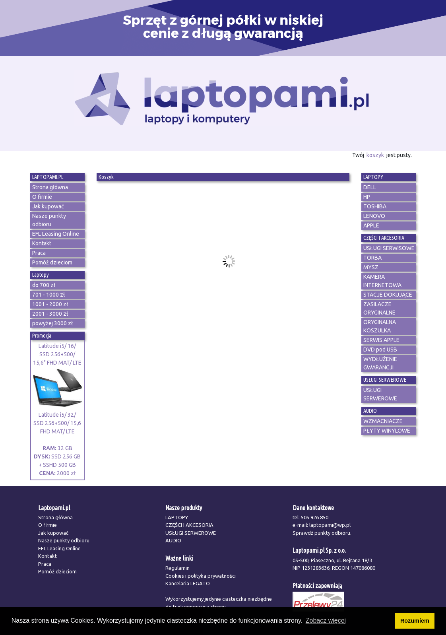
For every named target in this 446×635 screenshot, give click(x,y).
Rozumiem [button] (414, 621)
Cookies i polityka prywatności (200, 576)
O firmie (47, 525)
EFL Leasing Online (59, 548)
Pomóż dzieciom (57, 571)
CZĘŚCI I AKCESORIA (189, 525)
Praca (44, 564)
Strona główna (55, 517)
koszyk (375, 155)
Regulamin (177, 568)
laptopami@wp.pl (330, 525)
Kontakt (47, 556)
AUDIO (173, 540)
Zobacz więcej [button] (326, 620)
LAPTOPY (176, 517)
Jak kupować (53, 533)
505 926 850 (314, 517)
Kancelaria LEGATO (187, 583)
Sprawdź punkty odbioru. (322, 533)
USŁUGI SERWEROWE (190, 533)
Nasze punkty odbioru (63, 540)
